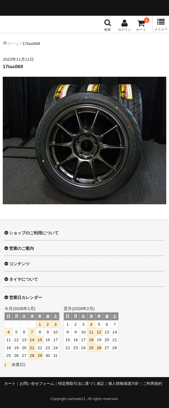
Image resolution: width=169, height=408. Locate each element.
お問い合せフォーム (37, 383)
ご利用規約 (152, 383)
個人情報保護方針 (123, 383)
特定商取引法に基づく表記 (81, 383)
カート (10, 383)
